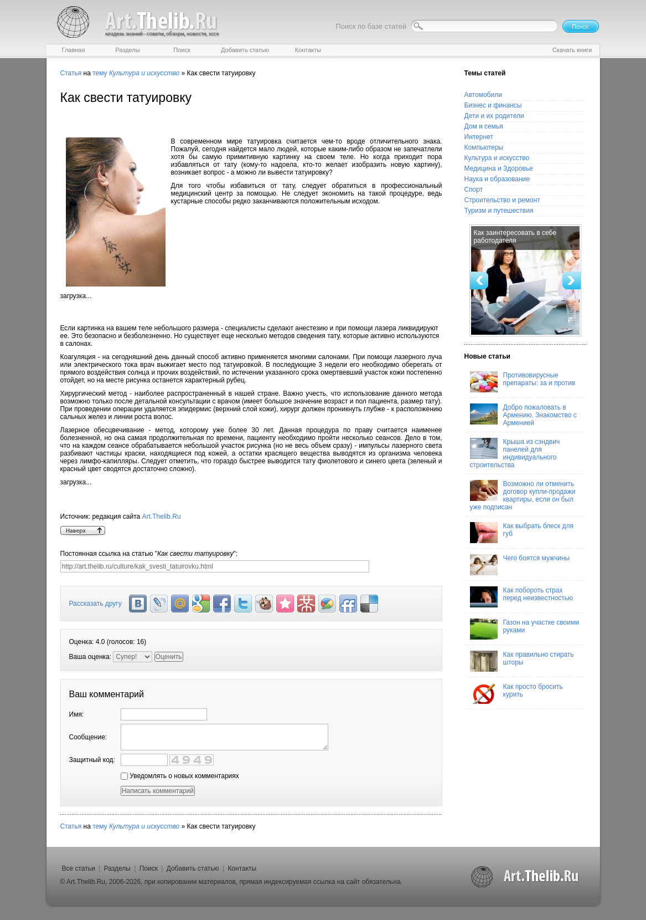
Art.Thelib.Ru (161, 516)
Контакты (242, 868)
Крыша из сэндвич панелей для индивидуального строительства (515, 453)
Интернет (478, 137)
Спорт (473, 189)
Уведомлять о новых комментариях (180, 776)
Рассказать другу (95, 603)
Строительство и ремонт (502, 200)
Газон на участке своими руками (524, 629)
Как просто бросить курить (516, 693)
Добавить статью (193, 868)
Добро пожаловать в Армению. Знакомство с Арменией (523, 415)
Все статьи (78, 868)
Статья (71, 73)
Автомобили (483, 95)
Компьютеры (484, 147)
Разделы (117, 868)
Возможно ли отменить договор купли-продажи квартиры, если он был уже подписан (523, 495)
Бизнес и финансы (493, 105)
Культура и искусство (497, 158)
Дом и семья (483, 126)
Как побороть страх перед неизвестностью (521, 596)
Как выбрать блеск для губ (521, 532)
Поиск (148, 868)
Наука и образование (497, 179)
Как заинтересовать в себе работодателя (515, 236)
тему (99, 73)
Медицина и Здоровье (498, 168)
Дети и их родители (494, 116)
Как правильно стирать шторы (522, 661)
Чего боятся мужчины (520, 564)
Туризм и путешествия (499, 210)
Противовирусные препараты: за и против (523, 381)
